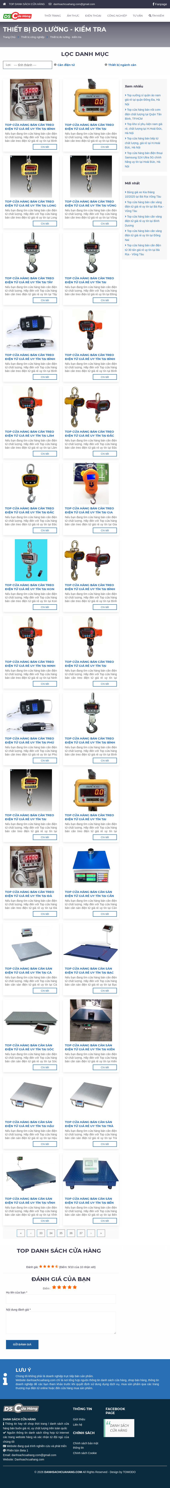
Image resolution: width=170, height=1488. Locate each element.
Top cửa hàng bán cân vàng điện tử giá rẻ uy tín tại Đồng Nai (143, 249)
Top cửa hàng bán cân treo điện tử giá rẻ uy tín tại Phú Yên (29, 740)
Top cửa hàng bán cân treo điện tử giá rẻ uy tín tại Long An (30, 204)
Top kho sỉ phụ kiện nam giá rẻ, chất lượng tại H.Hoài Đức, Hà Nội (143, 128)
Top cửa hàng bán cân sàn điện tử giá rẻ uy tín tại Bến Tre (89, 1201)
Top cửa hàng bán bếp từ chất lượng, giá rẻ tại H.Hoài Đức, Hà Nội (142, 143)
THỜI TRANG (53, 15)
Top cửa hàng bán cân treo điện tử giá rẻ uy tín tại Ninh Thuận (30, 664)
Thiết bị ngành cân (122, 65)
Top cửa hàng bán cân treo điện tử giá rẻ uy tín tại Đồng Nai (89, 280)
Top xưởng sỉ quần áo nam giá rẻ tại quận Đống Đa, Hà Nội (143, 100)
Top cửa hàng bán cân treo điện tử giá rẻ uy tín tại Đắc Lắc (29, 510)
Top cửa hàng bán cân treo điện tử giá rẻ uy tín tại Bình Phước (30, 127)
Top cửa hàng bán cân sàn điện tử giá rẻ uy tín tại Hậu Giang (29, 1124)
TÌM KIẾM (156, 15)
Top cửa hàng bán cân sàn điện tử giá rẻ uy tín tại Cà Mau (28, 971)
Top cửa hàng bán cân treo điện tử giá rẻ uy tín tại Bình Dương (30, 357)
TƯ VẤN (138, 15)
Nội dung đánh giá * (61, 1321)
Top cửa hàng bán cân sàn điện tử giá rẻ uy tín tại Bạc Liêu (89, 971)
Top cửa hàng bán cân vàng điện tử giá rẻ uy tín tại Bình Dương (143, 234)
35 (61, 1233)
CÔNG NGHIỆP (117, 15)
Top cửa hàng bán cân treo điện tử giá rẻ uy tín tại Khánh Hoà (89, 664)
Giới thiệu (79, 1419)
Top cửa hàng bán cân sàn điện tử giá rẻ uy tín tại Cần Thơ (89, 894)
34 (51, 1233)
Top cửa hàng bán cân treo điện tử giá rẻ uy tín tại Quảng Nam (89, 817)
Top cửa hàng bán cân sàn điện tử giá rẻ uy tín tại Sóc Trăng (29, 1047)
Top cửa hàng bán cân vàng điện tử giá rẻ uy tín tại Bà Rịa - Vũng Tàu (144, 220)
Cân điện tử (66, 65)
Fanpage (160, 4)
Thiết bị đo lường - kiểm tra (65, 37)
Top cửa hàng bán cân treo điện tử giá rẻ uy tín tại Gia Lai (89, 510)
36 (71, 1233)
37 (81, 1233)
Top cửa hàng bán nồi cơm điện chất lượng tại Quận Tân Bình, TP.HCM (143, 114)
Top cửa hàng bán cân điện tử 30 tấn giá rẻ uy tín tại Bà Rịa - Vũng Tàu (143, 263)
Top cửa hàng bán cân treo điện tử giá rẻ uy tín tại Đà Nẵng (29, 894)
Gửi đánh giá (22, 1344)
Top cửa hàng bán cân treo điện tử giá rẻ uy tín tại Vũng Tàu (90, 204)
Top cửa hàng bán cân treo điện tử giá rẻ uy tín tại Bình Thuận (90, 587)
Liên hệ (77, 1424)
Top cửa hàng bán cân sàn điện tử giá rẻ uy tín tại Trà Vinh (89, 1124)
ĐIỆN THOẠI (93, 15)
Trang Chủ (9, 37)
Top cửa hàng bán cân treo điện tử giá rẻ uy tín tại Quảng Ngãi (29, 817)
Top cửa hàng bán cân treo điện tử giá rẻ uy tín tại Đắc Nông (89, 434)
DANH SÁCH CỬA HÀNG (119, 1427)
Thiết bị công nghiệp (33, 37)
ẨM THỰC (73, 15)
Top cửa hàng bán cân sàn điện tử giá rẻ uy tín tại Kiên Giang (90, 1047)
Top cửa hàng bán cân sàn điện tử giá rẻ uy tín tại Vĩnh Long (30, 1201)
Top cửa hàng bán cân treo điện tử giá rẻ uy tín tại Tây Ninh (29, 280)
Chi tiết (45, 146)
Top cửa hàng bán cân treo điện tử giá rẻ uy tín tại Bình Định (90, 740)
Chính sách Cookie (85, 1453)
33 (40, 1233)
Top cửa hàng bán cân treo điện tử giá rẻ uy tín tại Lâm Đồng (29, 434)
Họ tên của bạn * (61, 1297)
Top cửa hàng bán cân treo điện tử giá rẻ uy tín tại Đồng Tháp (89, 127)
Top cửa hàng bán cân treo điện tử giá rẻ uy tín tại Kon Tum (29, 587)
